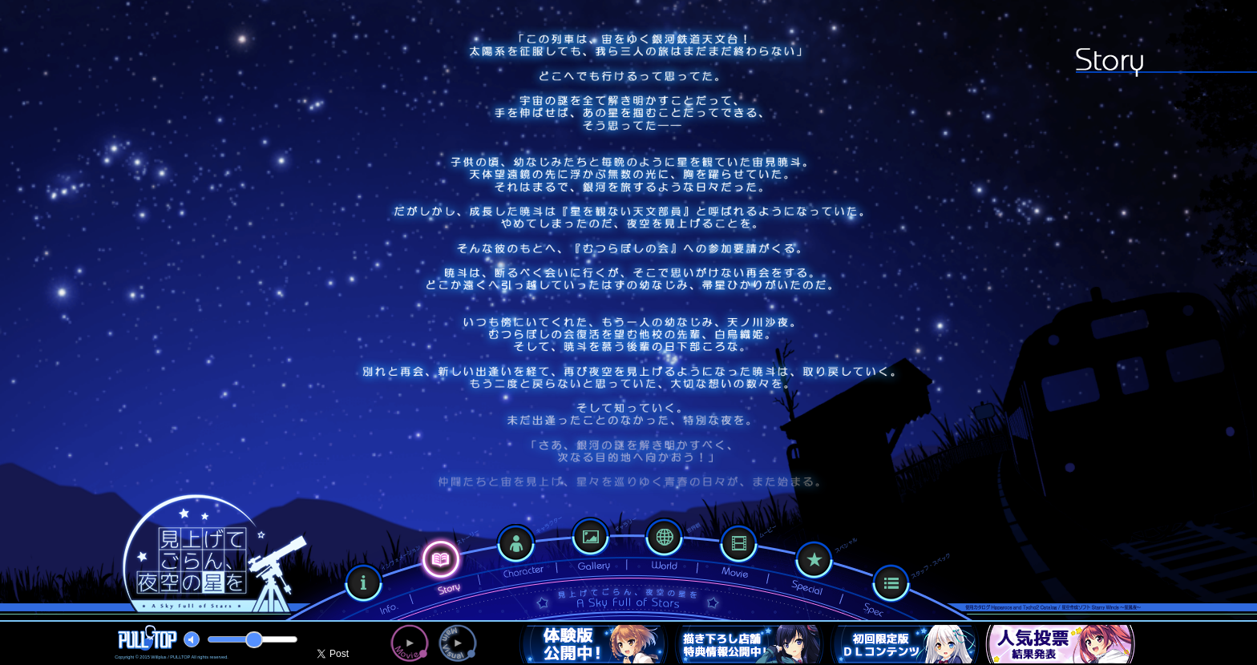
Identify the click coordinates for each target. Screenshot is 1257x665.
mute (192, 639)
